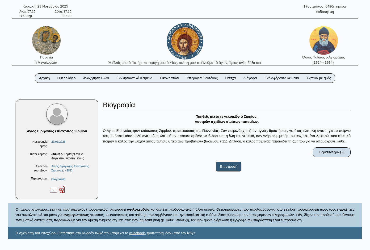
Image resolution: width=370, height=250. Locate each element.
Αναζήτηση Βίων (96, 78)
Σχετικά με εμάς (319, 78)
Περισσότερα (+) (332, 152)
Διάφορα (250, 78)
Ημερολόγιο (66, 78)
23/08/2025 (58, 141)
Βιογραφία (58, 179)
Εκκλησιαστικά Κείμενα (134, 78)
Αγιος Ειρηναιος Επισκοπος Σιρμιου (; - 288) (70, 168)
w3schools (137, 233)
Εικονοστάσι (169, 78)
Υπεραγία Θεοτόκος (202, 78)
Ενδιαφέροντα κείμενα (282, 78)
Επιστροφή (228, 166)
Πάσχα (230, 78)
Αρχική (44, 78)
